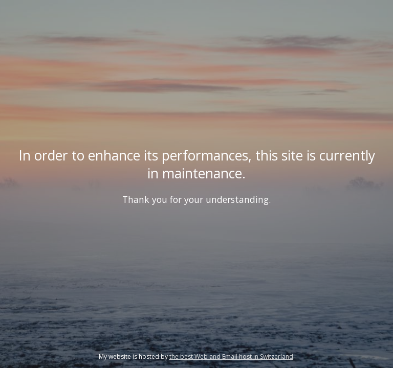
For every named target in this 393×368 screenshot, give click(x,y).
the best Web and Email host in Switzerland (231, 356)
